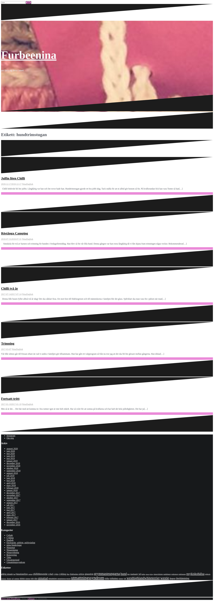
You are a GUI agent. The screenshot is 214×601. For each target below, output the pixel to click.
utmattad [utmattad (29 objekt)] (43, 578)
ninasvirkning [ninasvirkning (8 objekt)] (158, 574)
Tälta (9, 557)
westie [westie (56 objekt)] (164, 578)
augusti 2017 (12, 502)
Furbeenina (28, 55)
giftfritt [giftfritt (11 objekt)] (81, 574)
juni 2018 (11, 478)
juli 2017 (10, 505)
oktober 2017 (12, 498)
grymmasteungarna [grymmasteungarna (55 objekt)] (107, 573)
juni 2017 (11, 507)
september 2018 (13, 471)
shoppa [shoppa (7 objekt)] (9, 578)
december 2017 (13, 493)
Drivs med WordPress (10, 598)
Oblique (31, 598)
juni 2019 (11, 456)
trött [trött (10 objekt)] (32, 579)
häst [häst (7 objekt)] (128, 574)
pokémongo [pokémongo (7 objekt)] (182, 574)
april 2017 (11, 512)
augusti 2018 (12, 473)
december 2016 (13, 522)
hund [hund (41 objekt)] (124, 573)
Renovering (12, 555)
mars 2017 (11, 515)
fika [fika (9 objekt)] (68, 574)
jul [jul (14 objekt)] (140, 574)
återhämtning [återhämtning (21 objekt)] (182, 578)
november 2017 (13, 495)
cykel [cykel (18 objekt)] (50, 574)
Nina (24, 184)
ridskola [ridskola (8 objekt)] (207, 574)
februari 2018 (12, 488)
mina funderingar (14, 545)
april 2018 (11, 483)
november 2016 (13, 525)
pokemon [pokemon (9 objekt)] (174, 574)
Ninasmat (11, 547)
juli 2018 (10, 475)
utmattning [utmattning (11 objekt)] (52, 578)
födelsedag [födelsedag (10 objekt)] (74, 574)
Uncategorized (13, 560)
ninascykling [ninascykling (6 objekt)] (149, 574)
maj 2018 (11, 480)
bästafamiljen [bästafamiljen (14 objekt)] (22, 574)
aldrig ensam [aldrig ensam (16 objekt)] (7, 574)
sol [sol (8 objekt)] (13, 579)
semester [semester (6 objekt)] (3, 578)
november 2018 (13, 466)
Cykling (10, 538)
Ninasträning (12, 550)
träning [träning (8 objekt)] (27, 579)
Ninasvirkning (13, 552)
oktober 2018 (12, 468)
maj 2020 (11, 453)
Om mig (10, 438)
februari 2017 (12, 517)
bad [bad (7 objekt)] (14, 574)
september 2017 (13, 500)
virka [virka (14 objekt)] (107, 578)
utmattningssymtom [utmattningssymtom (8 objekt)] (64, 579)
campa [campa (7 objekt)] (30, 574)
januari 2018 (12, 490)
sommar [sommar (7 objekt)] (16, 578)
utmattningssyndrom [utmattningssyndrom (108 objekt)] (87, 578)
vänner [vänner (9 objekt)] (120, 579)
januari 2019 (12, 461)
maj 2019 (11, 458)
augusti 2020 (12, 448)
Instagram (11, 435)
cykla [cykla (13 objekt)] (56, 574)
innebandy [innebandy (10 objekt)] (134, 574)
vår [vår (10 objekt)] (125, 579)
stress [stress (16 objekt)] (22, 578)
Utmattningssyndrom (16, 562)
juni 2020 (11, 451)
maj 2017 (11, 510)
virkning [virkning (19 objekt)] (114, 578)
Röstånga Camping (14, 233)
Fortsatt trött (10, 398)
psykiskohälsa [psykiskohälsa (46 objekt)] (195, 573)
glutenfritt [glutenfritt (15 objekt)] (89, 574)
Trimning (7, 343)
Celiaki (10, 535)
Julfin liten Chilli (13, 178)
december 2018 (13, 463)
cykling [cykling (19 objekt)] (62, 574)
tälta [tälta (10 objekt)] (35, 579)
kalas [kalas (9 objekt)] (143, 574)
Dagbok (29, 184)
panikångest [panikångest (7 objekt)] (167, 574)
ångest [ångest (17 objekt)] (173, 578)
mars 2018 (11, 485)
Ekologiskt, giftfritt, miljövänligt (21, 542)
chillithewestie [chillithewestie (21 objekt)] (40, 574)
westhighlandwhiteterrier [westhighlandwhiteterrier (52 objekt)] (143, 578)
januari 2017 (12, 520)
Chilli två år (9, 288)
